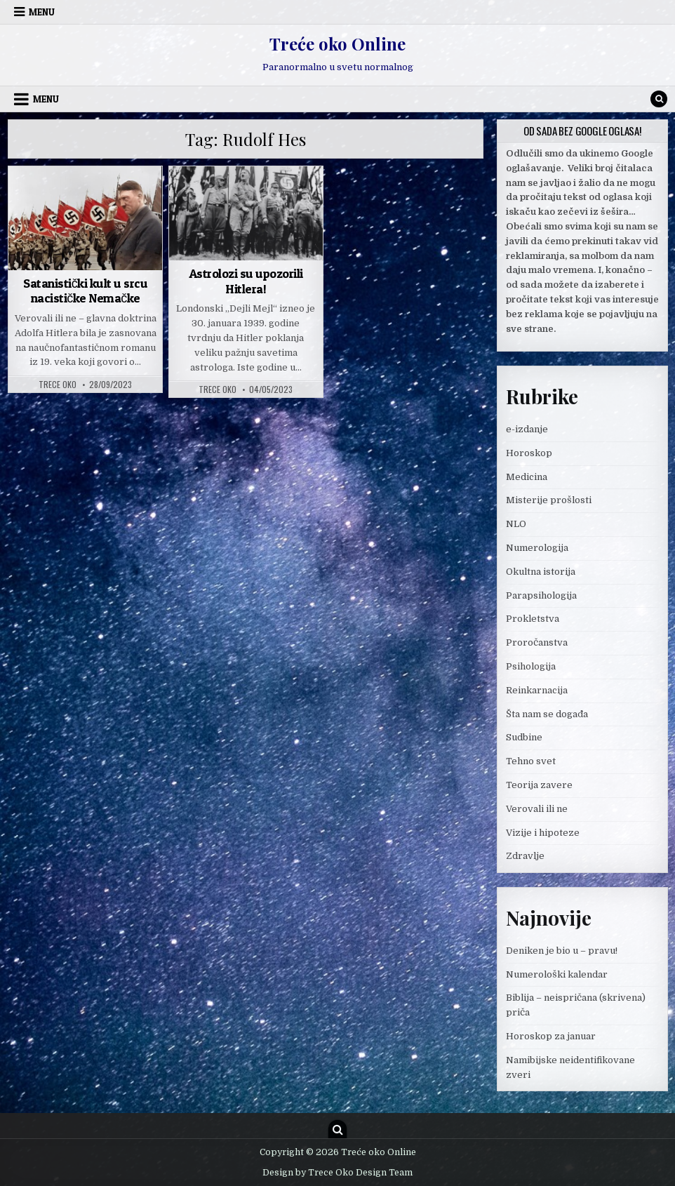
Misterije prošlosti (549, 500)
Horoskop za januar (551, 1036)
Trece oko (57, 384)
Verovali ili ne (537, 809)
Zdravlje (525, 856)
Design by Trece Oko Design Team (337, 1173)
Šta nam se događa (547, 714)
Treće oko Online (337, 43)
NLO (516, 524)
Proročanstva (537, 642)
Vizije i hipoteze (543, 832)
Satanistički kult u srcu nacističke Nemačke (85, 291)
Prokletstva (532, 618)
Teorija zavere (539, 785)
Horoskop (529, 453)
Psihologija (531, 666)
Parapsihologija (541, 595)
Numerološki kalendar (557, 974)
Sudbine (524, 737)
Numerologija (537, 547)
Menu (42, 12)
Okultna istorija (540, 571)
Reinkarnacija (537, 690)
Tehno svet (531, 761)
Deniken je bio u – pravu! (561, 950)
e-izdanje (527, 429)
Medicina (526, 477)
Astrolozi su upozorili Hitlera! (246, 281)
